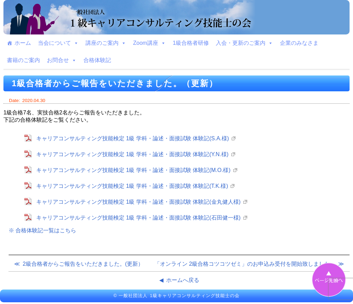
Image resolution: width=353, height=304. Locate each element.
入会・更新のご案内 (244, 43)
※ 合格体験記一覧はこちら (42, 230)
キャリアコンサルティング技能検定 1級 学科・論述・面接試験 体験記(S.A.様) (132, 138)
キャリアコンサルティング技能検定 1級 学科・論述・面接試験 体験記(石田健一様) (138, 218)
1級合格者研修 (191, 43)
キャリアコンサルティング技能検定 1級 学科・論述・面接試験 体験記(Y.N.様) (132, 154)
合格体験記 (97, 60)
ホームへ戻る (182, 280)
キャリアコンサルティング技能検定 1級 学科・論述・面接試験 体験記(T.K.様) (132, 186)
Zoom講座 (149, 43)
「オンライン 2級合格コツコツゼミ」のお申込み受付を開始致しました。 (244, 264)
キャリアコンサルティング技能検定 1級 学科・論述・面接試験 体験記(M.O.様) (133, 170)
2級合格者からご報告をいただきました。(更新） (83, 264)
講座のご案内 (105, 43)
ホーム (22, 43)
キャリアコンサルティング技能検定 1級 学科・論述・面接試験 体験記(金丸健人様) (138, 202)
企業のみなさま (299, 43)
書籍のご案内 (23, 60)
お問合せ (62, 60)
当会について (58, 43)
